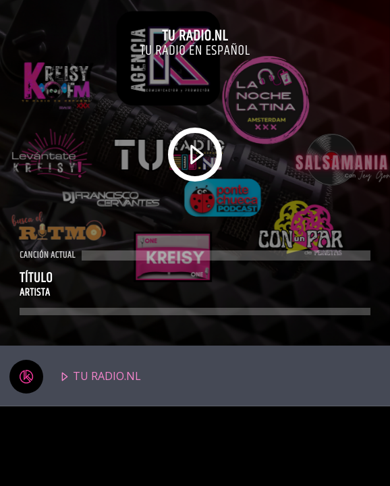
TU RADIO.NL (75, 377)
